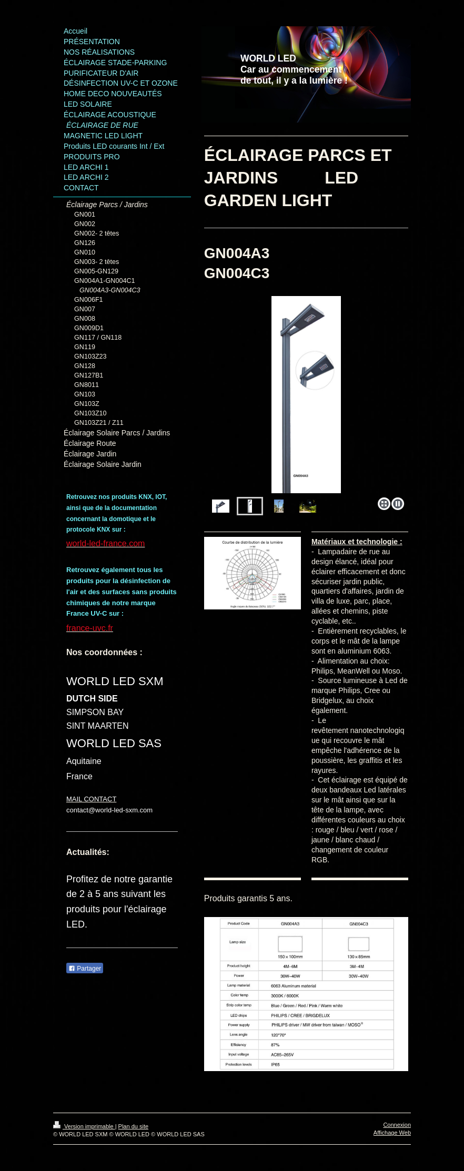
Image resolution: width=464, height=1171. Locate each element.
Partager (84, 968)
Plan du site (133, 1126)
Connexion (397, 1125)
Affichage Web (392, 1132)
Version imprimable (84, 1126)
